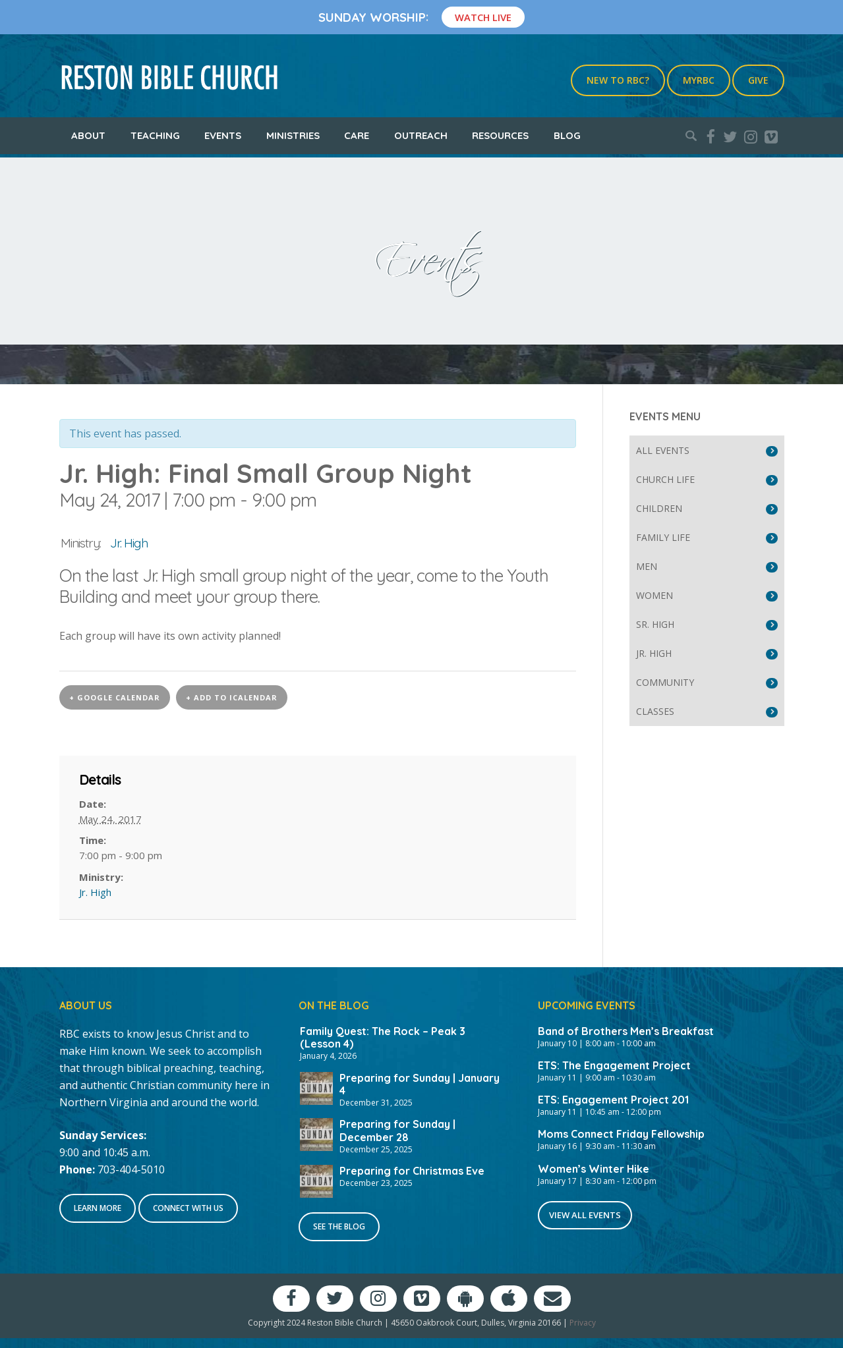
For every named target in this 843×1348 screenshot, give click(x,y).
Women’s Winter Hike (593, 1168)
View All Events (585, 1215)
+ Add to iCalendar (231, 697)
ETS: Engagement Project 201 (613, 1099)
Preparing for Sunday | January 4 (419, 1084)
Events (222, 135)
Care (356, 135)
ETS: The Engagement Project (614, 1065)
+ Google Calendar (114, 697)
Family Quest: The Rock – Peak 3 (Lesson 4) (382, 1037)
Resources (500, 135)
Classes (655, 711)
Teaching (155, 135)
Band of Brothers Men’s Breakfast (626, 1031)
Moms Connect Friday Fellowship (621, 1133)
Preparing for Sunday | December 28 (397, 1130)
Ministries (293, 135)
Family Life (663, 537)
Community (665, 682)
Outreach (421, 135)
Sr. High (655, 624)
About (88, 135)
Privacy (582, 1322)
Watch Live (483, 17)
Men (646, 566)
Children (659, 508)
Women (654, 595)
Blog (567, 135)
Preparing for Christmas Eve (411, 1170)
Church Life (665, 479)
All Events (662, 450)
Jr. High (129, 543)
